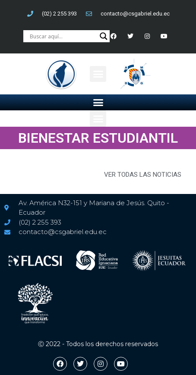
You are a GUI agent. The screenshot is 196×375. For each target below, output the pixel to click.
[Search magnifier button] (104, 36)
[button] (98, 74)
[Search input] (62, 36)
